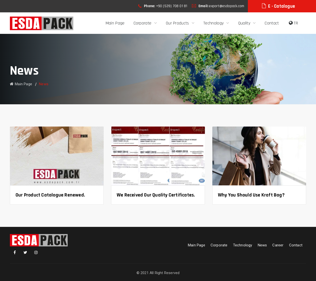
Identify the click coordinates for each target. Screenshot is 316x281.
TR (293, 23)
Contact (272, 23)
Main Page (115, 23)
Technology (214, 23)
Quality (245, 23)
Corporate (143, 23)
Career (277, 245)
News (262, 245)
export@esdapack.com (226, 6)
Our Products (178, 23)
